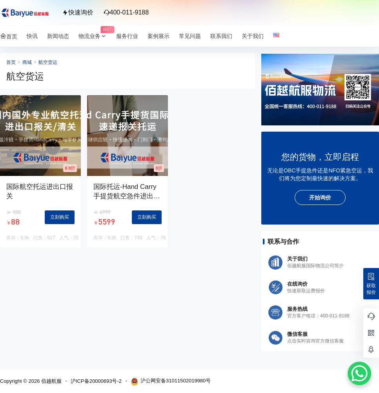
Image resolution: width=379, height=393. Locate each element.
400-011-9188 (126, 12)
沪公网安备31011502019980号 (171, 382)
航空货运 (47, 62)
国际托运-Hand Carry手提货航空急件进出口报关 (126, 196)
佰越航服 (51, 381)
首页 (11, 62)
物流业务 (94, 36)
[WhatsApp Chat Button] (359, 373)
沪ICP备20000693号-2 (96, 381)
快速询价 (77, 12)
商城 (27, 62)
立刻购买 (59, 217)
